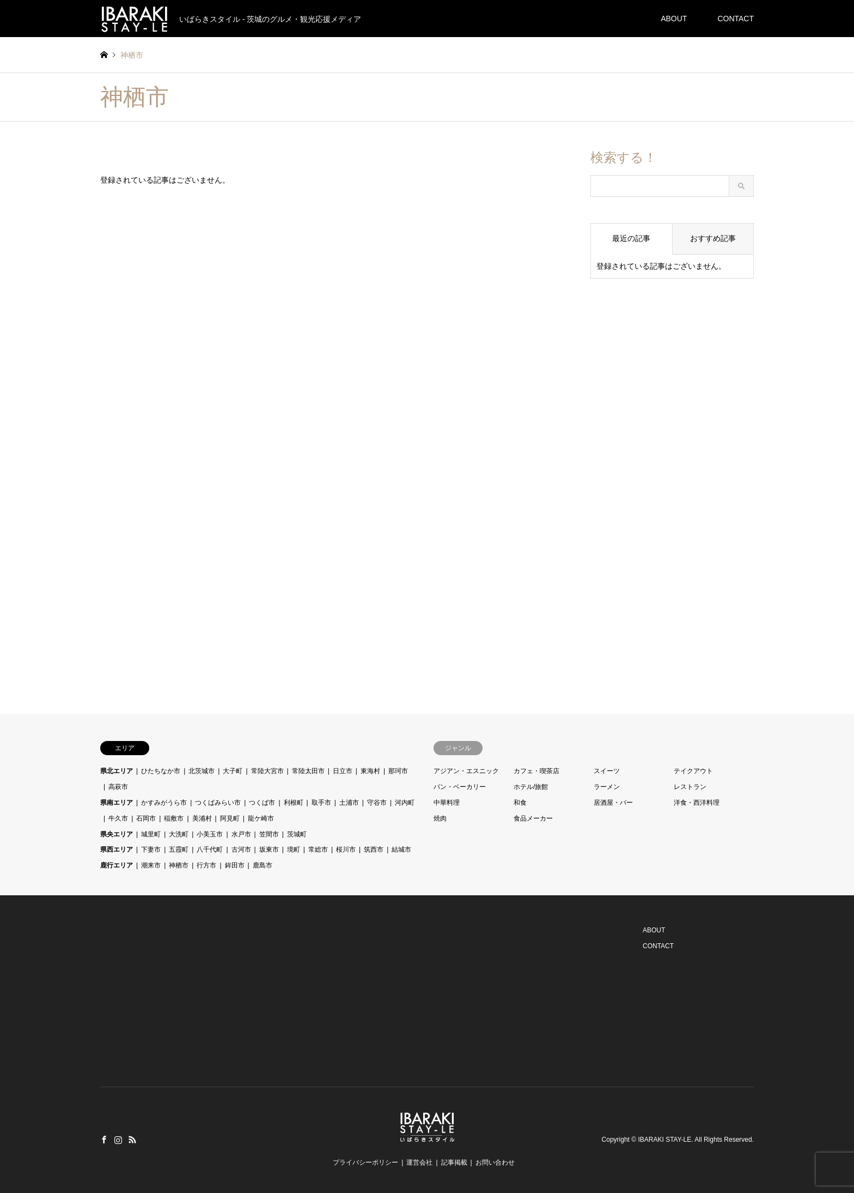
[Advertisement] (672, 468)
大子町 (232, 771)
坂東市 (269, 849)
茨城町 (297, 834)
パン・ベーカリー (460, 787)
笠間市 (269, 834)
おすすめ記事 (713, 238)
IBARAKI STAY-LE (664, 1139)
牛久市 (118, 818)
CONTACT (735, 18)
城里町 (151, 834)
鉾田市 (235, 865)
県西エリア (116, 849)
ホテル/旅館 (531, 787)
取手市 (321, 802)
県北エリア (116, 771)
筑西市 (373, 849)
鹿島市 (262, 865)
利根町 (293, 802)
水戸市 (241, 834)
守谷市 (377, 802)
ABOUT (674, 18)
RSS (132, 1139)
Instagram (118, 1139)
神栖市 (178, 865)
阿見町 (230, 818)
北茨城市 (201, 771)
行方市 (206, 865)
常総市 (318, 849)
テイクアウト (693, 771)
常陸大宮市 (267, 771)
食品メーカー (533, 818)
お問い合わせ (495, 1162)
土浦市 (349, 802)
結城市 (401, 849)
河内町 (404, 802)
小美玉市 (210, 834)
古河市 (241, 849)
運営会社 (419, 1162)
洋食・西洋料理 (696, 802)
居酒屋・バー (613, 802)
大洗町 (178, 834)
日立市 (342, 771)
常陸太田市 (308, 771)
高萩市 (118, 787)
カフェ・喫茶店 (536, 771)
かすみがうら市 (164, 802)
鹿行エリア (116, 865)
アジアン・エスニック (466, 771)
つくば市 (262, 802)
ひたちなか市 (160, 771)
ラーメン (607, 787)
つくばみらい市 (218, 802)
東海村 (370, 771)
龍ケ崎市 (261, 818)
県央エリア (116, 834)
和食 (520, 802)
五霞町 (178, 849)
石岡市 (146, 818)
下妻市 (151, 849)
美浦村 (202, 818)
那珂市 (398, 771)
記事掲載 (454, 1162)
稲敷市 (174, 818)
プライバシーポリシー (365, 1162)
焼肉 (440, 818)
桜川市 (346, 849)
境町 (293, 849)
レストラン (690, 787)
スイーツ (607, 771)
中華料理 (447, 802)
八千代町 (210, 849)
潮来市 (151, 865)
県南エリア (116, 802)
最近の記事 (631, 238)
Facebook (104, 1139)
